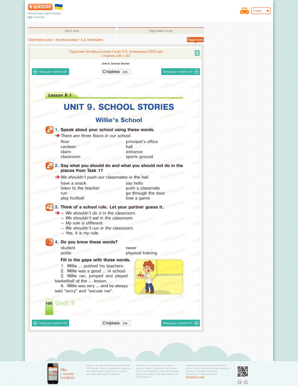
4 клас (72, 30)
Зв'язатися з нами (195, 377)
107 (180, 72)
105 (50, 72)
